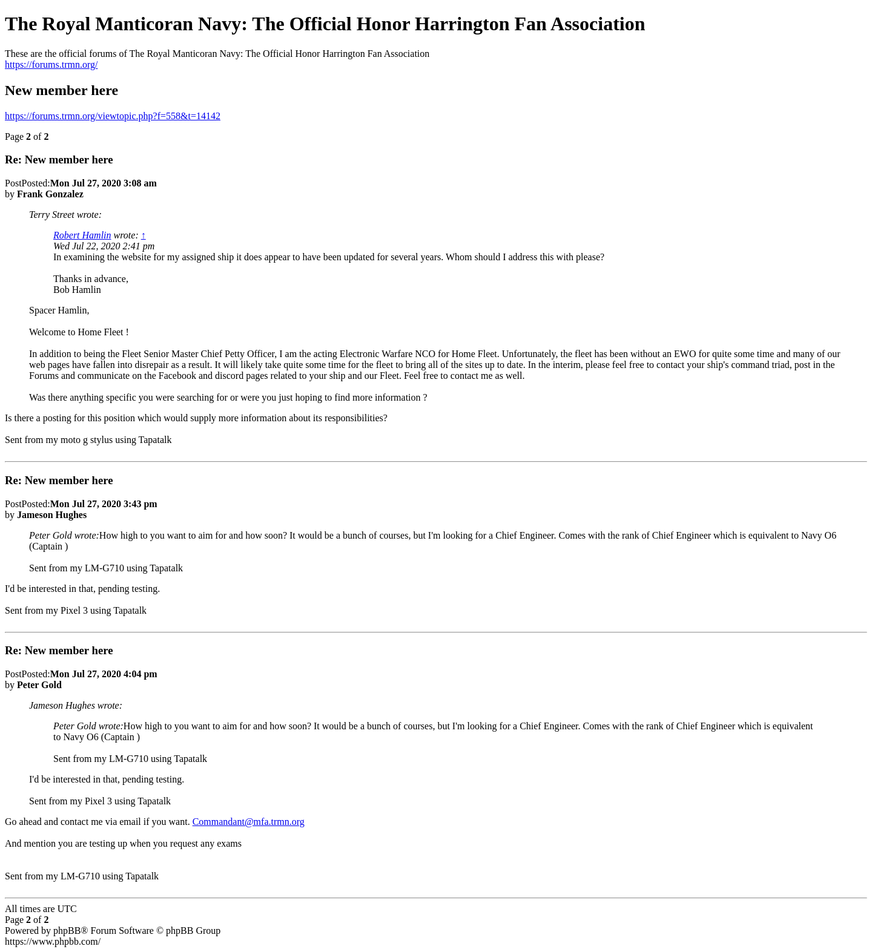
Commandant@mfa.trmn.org (249, 821)
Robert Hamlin (82, 235)
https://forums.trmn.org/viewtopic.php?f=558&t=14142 (112, 116)
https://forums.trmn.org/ (51, 64)
